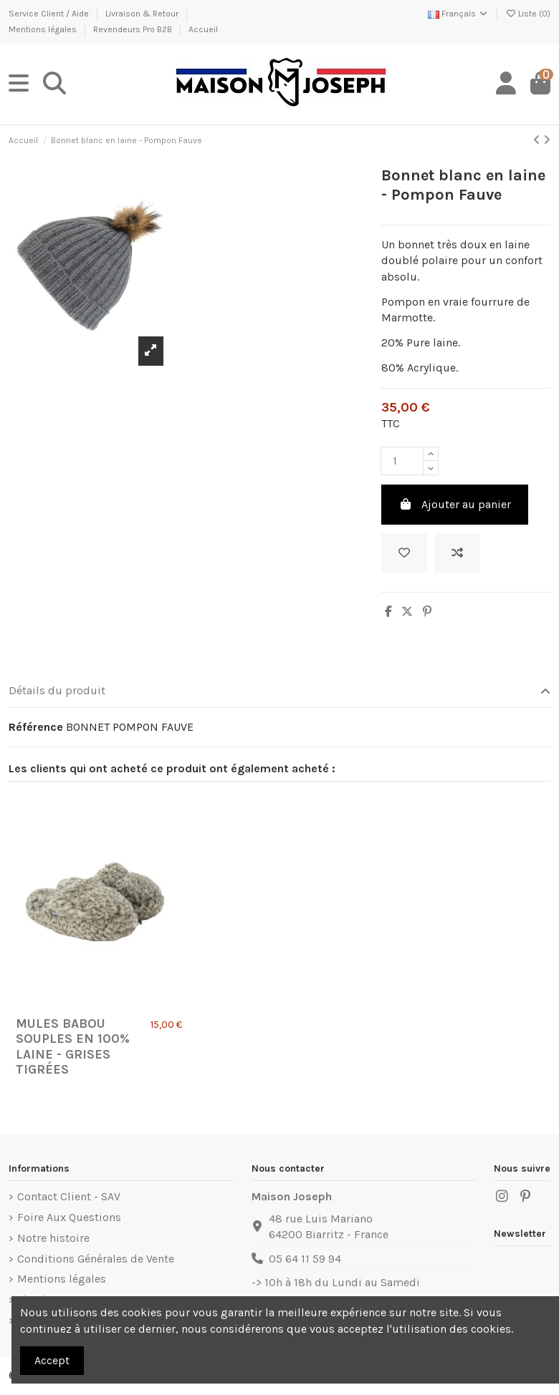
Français (458, 14)
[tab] (279, 692)
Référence (36, 727)
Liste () (527, 14)
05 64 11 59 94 (305, 1258)
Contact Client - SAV (68, 1196)
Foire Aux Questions (69, 1217)
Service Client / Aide (50, 14)
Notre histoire (53, 1238)
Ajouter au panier (454, 504)
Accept (52, 1360)
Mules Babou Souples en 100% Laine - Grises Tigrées (73, 1047)
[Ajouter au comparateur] (457, 553)
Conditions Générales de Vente (95, 1258)
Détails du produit (279, 691)
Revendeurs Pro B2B (133, 29)
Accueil (203, 29)
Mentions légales (44, 29)
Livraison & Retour (143, 14)
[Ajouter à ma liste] (404, 553)
